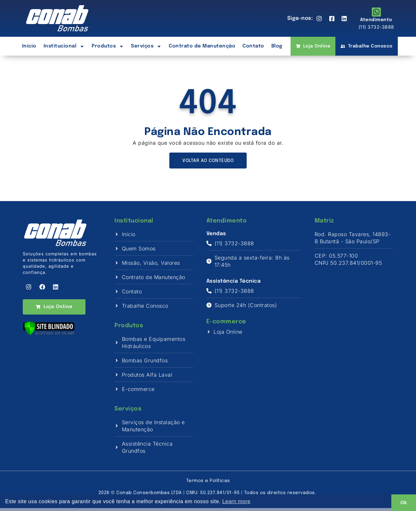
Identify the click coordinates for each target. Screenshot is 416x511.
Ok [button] (403, 502)
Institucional (64, 46)
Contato (253, 46)
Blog (276, 46)
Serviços (146, 46)
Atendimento (376, 20)
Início (29, 46)
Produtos (108, 46)
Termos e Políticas (208, 483)
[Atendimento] (376, 12)
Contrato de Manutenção (202, 46)
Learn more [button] (236, 501)
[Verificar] (49, 339)
